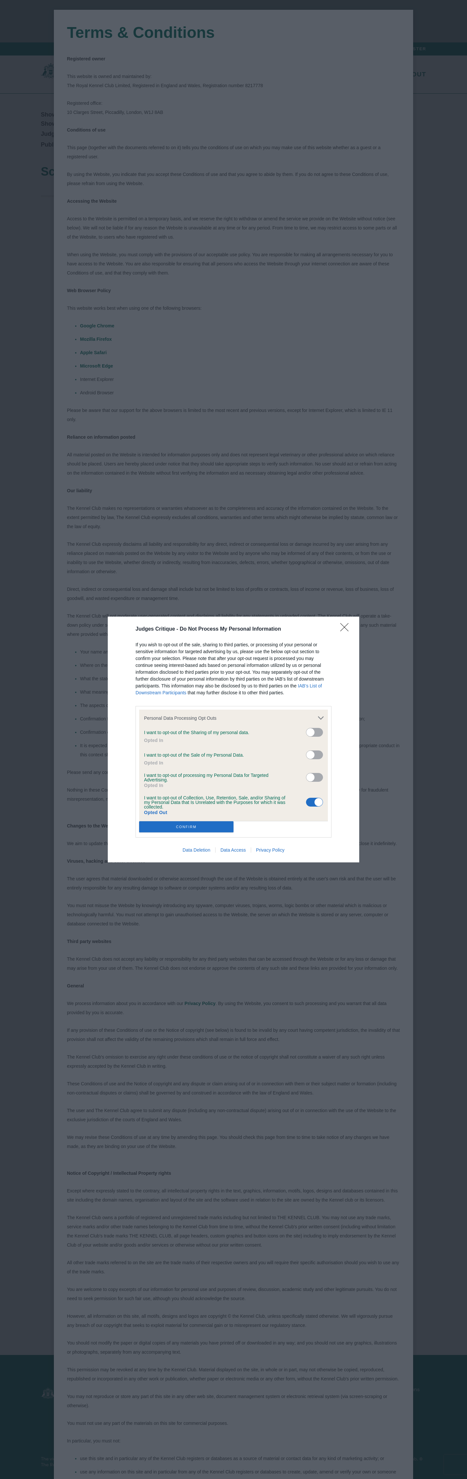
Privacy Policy (270, 850)
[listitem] (233, 718)
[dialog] (233, 739)
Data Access (233, 850)
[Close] (346, 629)
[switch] (314, 732)
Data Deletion (196, 850)
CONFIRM (186, 827)
